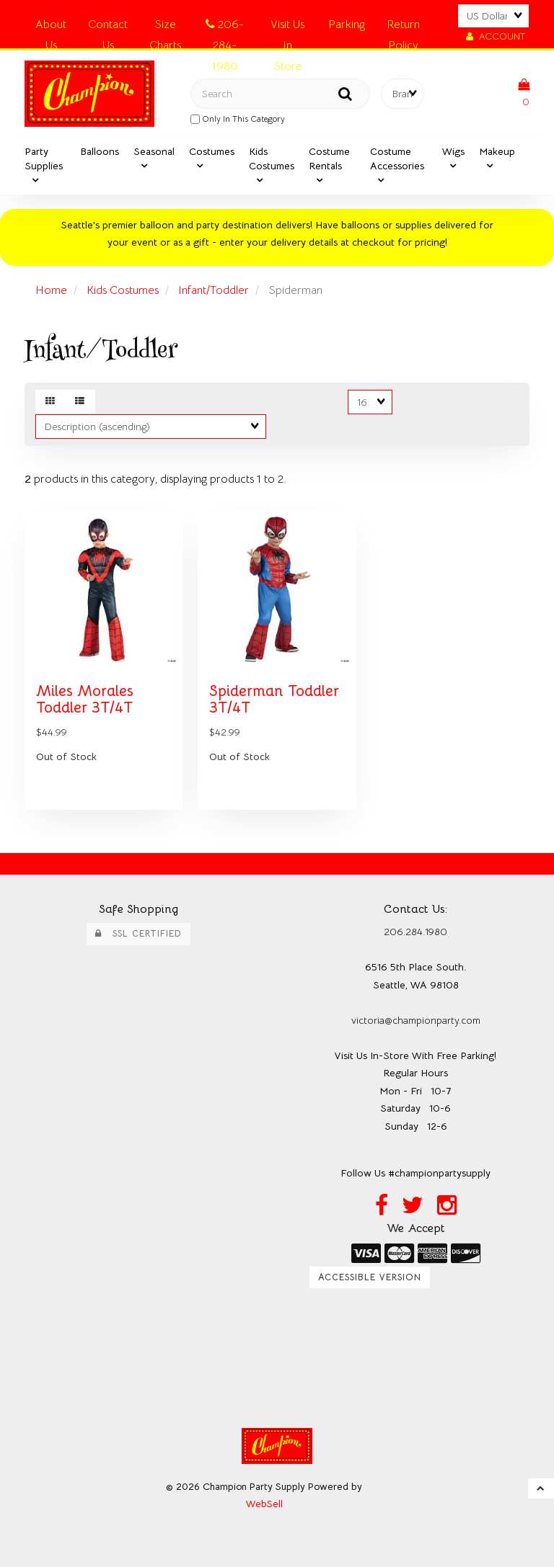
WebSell (264, 1504)
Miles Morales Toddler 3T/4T (84, 699)
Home (51, 290)
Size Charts (165, 27)
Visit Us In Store (287, 27)
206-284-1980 (225, 27)
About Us (50, 27)
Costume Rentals (329, 158)
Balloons (99, 151)
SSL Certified (138, 933)
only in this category (237, 119)
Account (495, 36)
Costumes (211, 151)
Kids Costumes (271, 158)
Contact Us (108, 27)
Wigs (453, 151)
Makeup (497, 151)
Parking (346, 24)
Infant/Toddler (213, 290)
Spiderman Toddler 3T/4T (274, 699)
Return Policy (403, 27)
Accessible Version (369, 1277)
